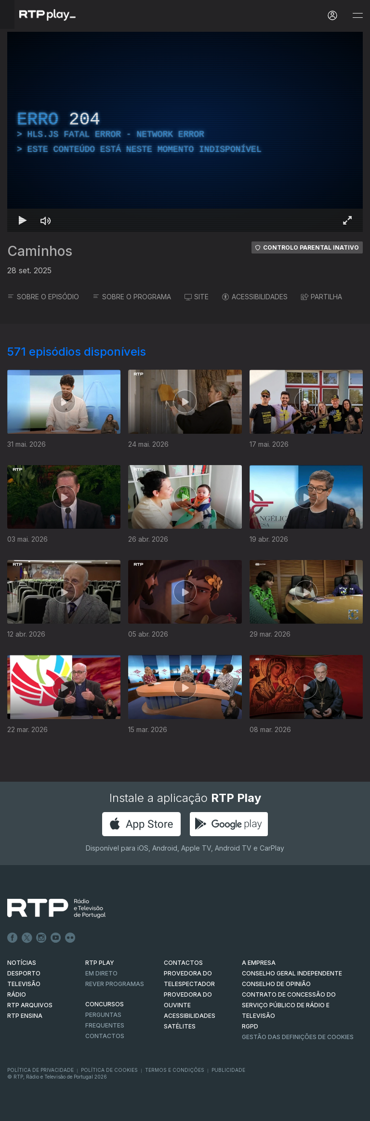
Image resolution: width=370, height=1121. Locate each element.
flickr (70, 938)
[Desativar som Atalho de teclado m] (45, 220)
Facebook (12, 938)
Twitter (27, 938)
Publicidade (228, 1070)
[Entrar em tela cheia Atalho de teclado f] (347, 220)
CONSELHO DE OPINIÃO (276, 984)
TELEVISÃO (23, 984)
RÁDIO (16, 994)
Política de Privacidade (40, 1070)
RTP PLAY (99, 962)
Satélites (180, 1026)
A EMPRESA (259, 962)
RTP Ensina (24, 1015)
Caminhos (39, 251)
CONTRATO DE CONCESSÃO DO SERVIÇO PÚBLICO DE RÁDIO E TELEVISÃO (289, 1005)
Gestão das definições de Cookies (298, 1037)
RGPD (250, 1026)
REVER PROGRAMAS (114, 984)
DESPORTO (23, 973)
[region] (185, 132)
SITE (197, 297)
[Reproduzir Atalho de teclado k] (22, 220)
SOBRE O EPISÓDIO (43, 297)
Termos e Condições (174, 1070)
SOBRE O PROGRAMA (131, 297)
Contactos (104, 1036)
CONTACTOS (183, 962)
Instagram (41, 938)
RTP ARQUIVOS (30, 1005)
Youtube (56, 938)
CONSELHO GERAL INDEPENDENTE (292, 973)
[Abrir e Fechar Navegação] (357, 15)
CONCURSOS (104, 1004)
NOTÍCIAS (21, 962)
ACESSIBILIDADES (255, 297)
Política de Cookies (109, 1070)
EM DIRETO (101, 973)
